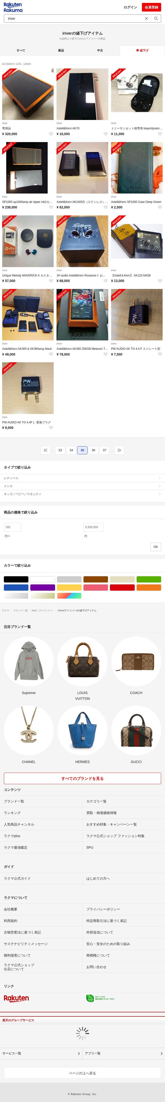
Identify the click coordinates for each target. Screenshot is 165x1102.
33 (60, 450)
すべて (21, 50)
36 (93, 450)
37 (104, 450)
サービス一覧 (11, 1053)
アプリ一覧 (93, 1053)
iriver (4, 123)
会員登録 (151, 7)
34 (71, 450)
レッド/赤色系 (134, 587)
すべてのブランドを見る (82, 778)
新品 (61, 50)
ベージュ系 (134, 579)
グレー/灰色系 (81, 579)
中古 (100, 50)
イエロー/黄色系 (81, 587)
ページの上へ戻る (82, 1073)
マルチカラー (81, 596)
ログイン (130, 7)
